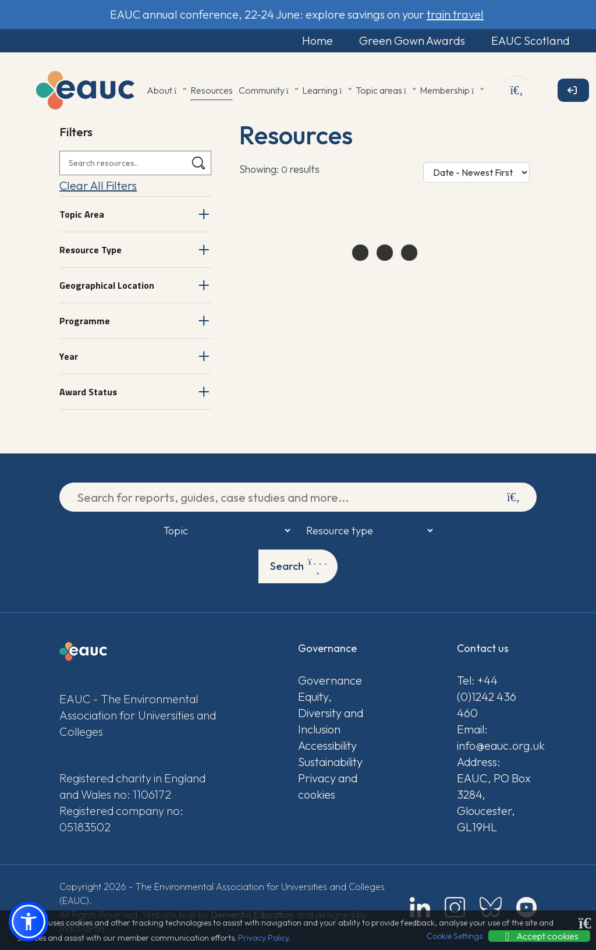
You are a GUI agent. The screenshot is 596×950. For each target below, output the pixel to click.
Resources (211, 90)
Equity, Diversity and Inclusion (330, 712)
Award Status (88, 392)
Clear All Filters (98, 185)
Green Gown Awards (412, 40)
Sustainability (330, 761)
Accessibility (327, 745)
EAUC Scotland (530, 40)
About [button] (166, 90)
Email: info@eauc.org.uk (497, 737)
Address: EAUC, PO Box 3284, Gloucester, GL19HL (494, 794)
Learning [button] (326, 90)
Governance (330, 680)
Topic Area (81, 214)
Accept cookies (539, 936)
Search (299, 566)
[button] (28, 921)
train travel (455, 14)
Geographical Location (106, 285)
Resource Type (90, 250)
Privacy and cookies (327, 786)
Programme (84, 321)
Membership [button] (451, 90)
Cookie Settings (455, 936)
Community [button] (268, 90)
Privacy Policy (263, 938)
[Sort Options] (476, 172)
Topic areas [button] (385, 90)
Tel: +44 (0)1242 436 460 (486, 696)
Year (68, 356)
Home (317, 40)
